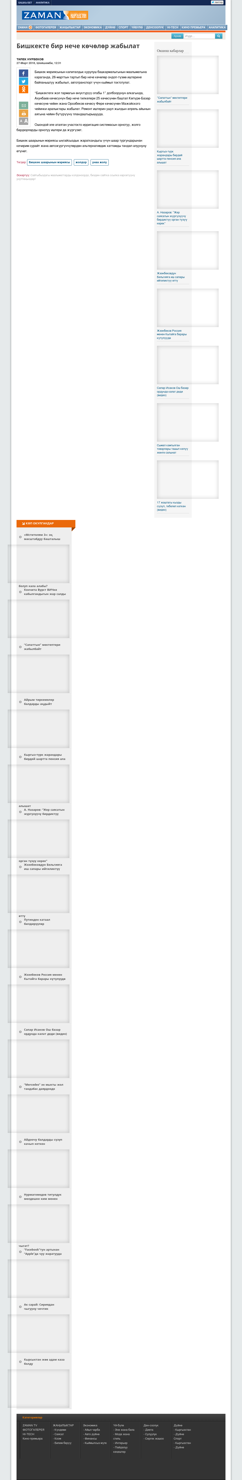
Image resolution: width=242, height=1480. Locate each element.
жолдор (81, 162)
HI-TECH (172, 27)
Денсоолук (155, 27)
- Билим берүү (62, 1443)
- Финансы (90, 1438)
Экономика (93, 27)
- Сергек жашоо (153, 1438)
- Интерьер (120, 1443)
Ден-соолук (150, 1425)
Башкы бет (25, 3)
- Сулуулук (150, 1434)
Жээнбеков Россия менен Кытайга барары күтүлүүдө (172, 334)
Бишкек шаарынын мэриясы (49, 162)
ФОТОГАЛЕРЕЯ (33, 1430)
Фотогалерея (45, 27)
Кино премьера (193, 27)
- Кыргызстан (182, 1430)
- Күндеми (59, 1430)
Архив (177, 36)
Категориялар (32, 1417)
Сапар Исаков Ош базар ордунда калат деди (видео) (173, 392)
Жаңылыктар (69, 27)
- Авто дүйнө (91, 1434)
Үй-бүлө (118, 1425)
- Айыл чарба (91, 1430)
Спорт (123, 27)
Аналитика (42, 3)
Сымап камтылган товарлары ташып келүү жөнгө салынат (172, 449)
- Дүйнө (179, 1434)
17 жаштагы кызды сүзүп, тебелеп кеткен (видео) (171, 506)
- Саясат (58, 1434)
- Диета (148, 1430)
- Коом (57, 1438)
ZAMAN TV (30, 1425)
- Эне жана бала (123, 1430)
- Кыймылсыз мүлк (95, 1443)
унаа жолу (99, 162)
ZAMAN (25, 27)
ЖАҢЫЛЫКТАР (63, 1425)
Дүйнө (110, 27)
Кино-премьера (33, 1438)
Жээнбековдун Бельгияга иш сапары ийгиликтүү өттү (171, 277)
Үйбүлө (137, 27)
